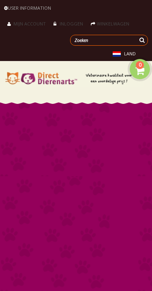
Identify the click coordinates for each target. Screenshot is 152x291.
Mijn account (26, 24)
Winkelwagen (110, 24)
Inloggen (68, 24)
